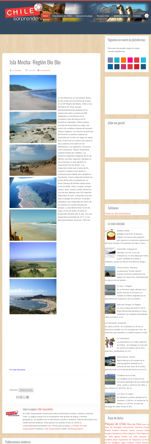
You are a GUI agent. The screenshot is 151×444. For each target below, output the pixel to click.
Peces (146, 427)
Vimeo (25, 26)
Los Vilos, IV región (125, 394)
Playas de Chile (26, 390)
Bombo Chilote (123, 231)
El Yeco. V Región (124, 286)
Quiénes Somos (121, 16)
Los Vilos (134, 436)
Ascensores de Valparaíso (130, 440)
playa (115, 440)
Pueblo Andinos (113, 430)
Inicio (45, 16)
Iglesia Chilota (121, 436)
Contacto (137, 16)
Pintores (125, 430)
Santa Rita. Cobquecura (127, 249)
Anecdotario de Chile (62, 16)
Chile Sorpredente (45, 409)
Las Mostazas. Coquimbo (115, 323)
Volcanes (139, 427)
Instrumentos (129, 427)
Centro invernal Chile (139, 430)
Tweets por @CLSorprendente (118, 214)
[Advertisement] (55, 42)
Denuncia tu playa (84, 16)
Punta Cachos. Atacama (127, 267)
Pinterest (20, 26)
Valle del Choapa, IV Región (129, 304)
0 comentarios (45, 70)
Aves (144, 424)
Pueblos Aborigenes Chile (116, 433)
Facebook (4, 26)
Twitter (9, 26)
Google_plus (14, 26)
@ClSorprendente (75, 429)
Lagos (124, 443)
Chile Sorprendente (52, 429)
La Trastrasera (123, 338)
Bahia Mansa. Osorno (126, 357)
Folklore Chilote (134, 443)
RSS (30, 26)
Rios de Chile (134, 424)
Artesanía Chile (134, 433)
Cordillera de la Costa (126, 375)
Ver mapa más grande (17, 370)
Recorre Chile (103, 16)
